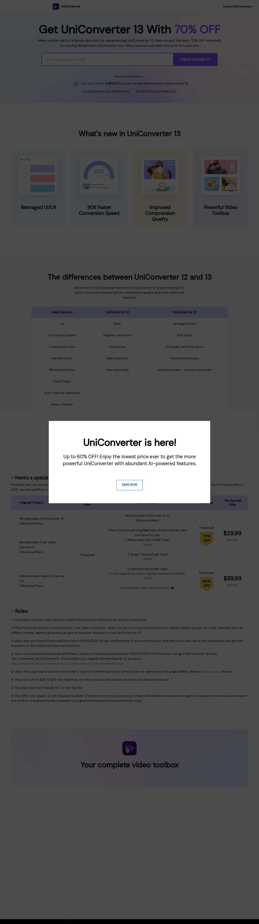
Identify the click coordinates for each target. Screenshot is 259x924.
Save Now (129, 485)
